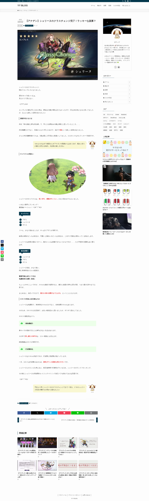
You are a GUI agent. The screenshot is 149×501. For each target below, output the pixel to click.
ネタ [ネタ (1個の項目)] (114, 124)
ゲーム (118, 82)
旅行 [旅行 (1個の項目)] (115, 127)
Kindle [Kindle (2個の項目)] (117, 114)
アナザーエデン (29, 25)
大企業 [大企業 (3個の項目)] (105, 127)
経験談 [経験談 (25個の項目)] (105, 130)
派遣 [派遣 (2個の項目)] (120, 127)
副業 (118, 90)
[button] (24, 412)
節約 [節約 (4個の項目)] (125, 127)
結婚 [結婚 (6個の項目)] (110, 130)
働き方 (118, 86)
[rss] (125, 1)
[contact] (128, 1)
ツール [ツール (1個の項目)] (120, 121)
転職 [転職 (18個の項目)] (121, 130)
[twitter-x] (123, 1)
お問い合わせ (86, 495)
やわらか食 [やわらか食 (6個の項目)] (122, 117)
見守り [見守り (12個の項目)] (116, 130)
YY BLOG (22, 5)
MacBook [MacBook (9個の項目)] (123, 114)
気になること (118, 101)
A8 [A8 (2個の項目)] (104, 114)
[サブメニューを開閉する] (129, 82)
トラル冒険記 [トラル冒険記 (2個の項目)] (107, 124)
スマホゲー (34, 403)
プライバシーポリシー (74, 495)
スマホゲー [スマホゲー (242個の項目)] (112, 121)
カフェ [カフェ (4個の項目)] (105, 121)
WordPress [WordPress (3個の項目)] (114, 117)
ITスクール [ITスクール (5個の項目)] (110, 114)
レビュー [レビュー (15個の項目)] (126, 124)
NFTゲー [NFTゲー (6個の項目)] (105, 117)
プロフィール (62, 495)
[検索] (130, 1)
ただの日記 (118, 97)
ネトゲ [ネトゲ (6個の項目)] (120, 124)
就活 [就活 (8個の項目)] (110, 127)
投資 (118, 94)
